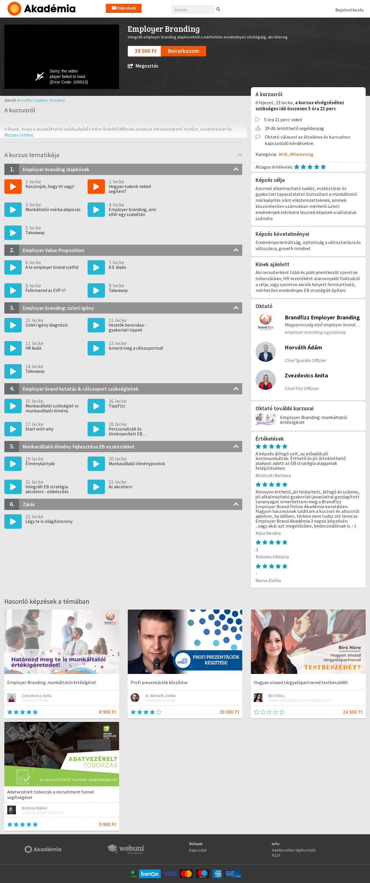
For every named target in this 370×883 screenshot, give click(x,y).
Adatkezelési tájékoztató (294, 850)
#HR (283, 154)
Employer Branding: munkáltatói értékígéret (313, 419)
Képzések (124, 8)
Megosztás (143, 66)
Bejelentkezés (349, 10)
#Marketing (301, 154)
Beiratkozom (183, 50)
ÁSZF (276, 855)
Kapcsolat (198, 850)
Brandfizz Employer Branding (41, 100)
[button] (19, 135)
